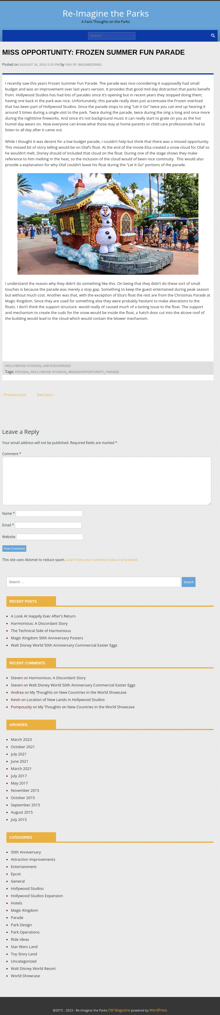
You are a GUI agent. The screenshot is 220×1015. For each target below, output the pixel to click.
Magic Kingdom (24, 910)
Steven (17, 677)
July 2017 (19, 775)
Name (8, 513)
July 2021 (19, 754)
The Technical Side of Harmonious (41, 630)
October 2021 (23, 746)
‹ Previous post (14, 394)
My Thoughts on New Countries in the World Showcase (78, 692)
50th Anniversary (26, 852)
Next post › (46, 394)
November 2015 (25, 790)
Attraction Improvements (33, 859)
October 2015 (23, 797)
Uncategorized (57, 366)
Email (8, 525)
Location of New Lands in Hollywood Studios (66, 699)
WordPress (158, 1010)
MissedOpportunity (86, 372)
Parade (112, 372)
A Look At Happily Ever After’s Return (43, 616)
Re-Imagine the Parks (105, 15)
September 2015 (25, 805)
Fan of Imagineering (83, 64)
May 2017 (19, 783)
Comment (11, 453)
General (18, 881)
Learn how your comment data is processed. (102, 559)
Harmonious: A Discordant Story (39, 623)
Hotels (16, 903)
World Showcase (25, 975)
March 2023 (21, 739)
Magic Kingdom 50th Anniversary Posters (47, 637)
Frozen (21, 372)
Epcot (16, 873)
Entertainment (23, 866)
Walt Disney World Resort (33, 968)
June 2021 (19, 761)
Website (8, 536)
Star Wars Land (24, 946)
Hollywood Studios (23, 366)
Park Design (21, 924)
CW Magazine (119, 1010)
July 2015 (19, 819)
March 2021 (21, 768)
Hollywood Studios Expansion (37, 895)
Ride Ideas (20, 939)
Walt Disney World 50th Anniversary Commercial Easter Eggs (64, 645)
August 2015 (22, 812)
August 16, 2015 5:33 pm (40, 64)
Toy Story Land (24, 954)
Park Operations (25, 932)
